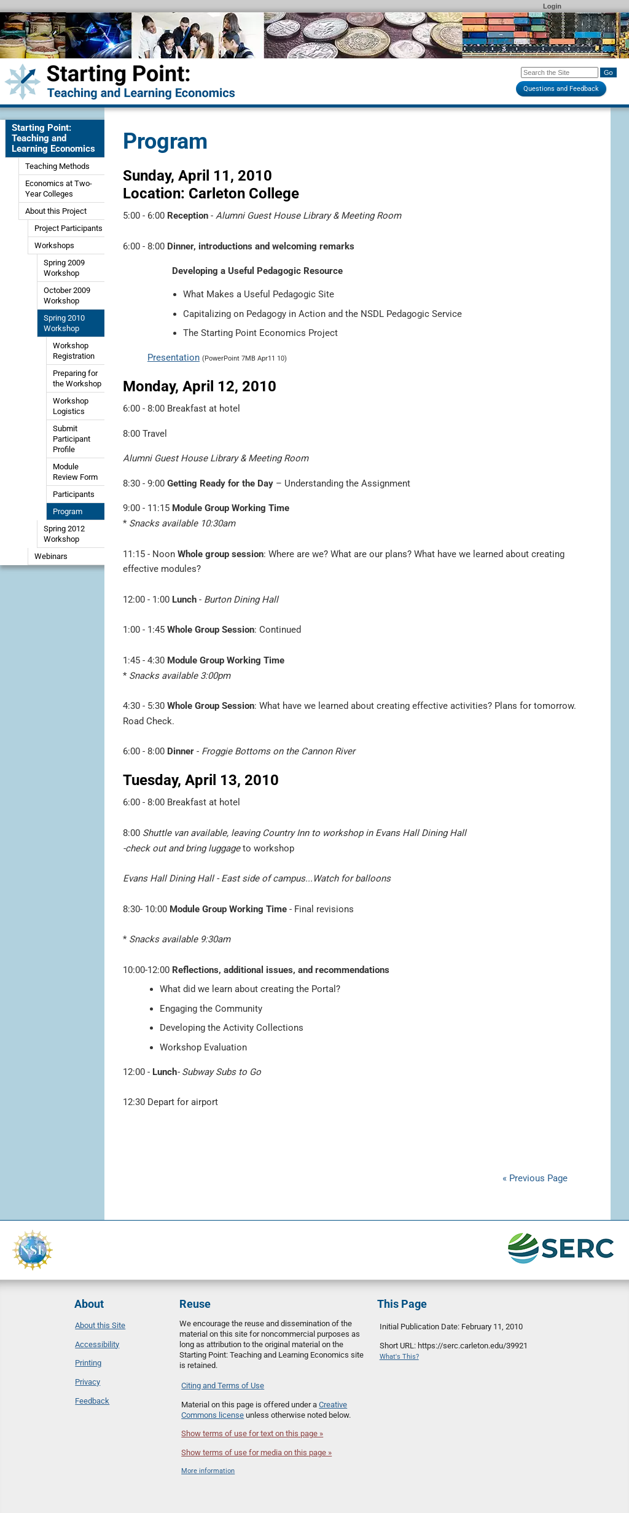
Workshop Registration (74, 351)
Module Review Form (75, 472)
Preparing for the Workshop (77, 378)
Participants (74, 494)
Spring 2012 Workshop (64, 534)
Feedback (92, 1400)
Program (67, 511)
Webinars (51, 556)
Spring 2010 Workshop (64, 323)
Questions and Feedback (561, 89)
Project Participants (68, 228)
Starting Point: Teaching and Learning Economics (53, 138)
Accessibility (97, 1344)
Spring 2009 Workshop (64, 268)
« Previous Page (535, 1178)
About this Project (56, 211)
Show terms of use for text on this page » (252, 1433)
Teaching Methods (57, 166)
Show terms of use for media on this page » (256, 1452)
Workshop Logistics (70, 406)
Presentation (173, 357)
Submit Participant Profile (71, 439)
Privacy (87, 1381)
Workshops (54, 245)
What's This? (399, 1357)
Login (552, 6)
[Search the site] (559, 72)
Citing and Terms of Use (222, 1385)
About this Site (100, 1325)
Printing (88, 1362)
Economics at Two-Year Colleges (58, 188)
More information (208, 1471)
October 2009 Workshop (67, 295)
